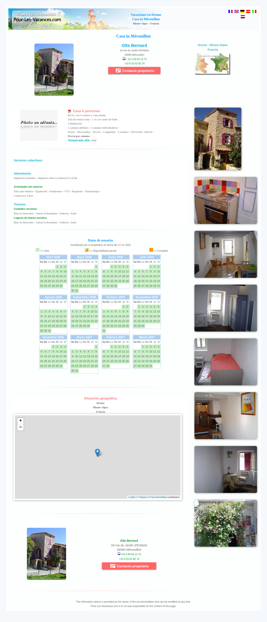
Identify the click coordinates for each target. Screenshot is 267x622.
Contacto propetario (135, 70)
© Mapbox (142, 497)
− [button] (20, 427)
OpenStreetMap (159, 497)
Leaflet (131, 497)
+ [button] (20, 421)
